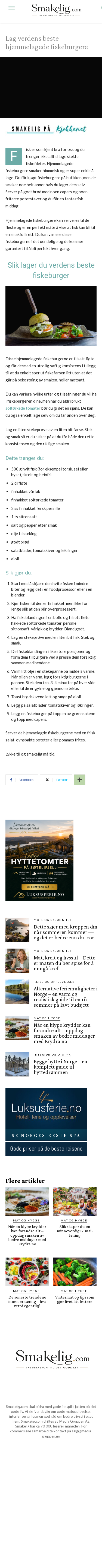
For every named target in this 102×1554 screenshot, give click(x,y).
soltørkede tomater (23, 408)
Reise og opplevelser (54, 981)
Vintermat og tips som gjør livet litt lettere (74, 1299)
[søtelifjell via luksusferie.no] (39, 905)
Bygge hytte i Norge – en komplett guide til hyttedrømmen (60, 1066)
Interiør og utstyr (52, 1054)
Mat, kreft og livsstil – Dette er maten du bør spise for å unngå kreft (64, 963)
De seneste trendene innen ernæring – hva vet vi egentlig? (27, 1301)
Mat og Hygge (47, 1018)
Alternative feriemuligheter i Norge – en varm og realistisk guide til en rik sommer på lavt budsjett (66, 997)
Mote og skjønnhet (53, 919)
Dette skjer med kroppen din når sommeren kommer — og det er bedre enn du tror (65, 932)
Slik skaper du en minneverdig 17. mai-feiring (75, 1230)
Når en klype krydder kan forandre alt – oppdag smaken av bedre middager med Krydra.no (64, 1033)
